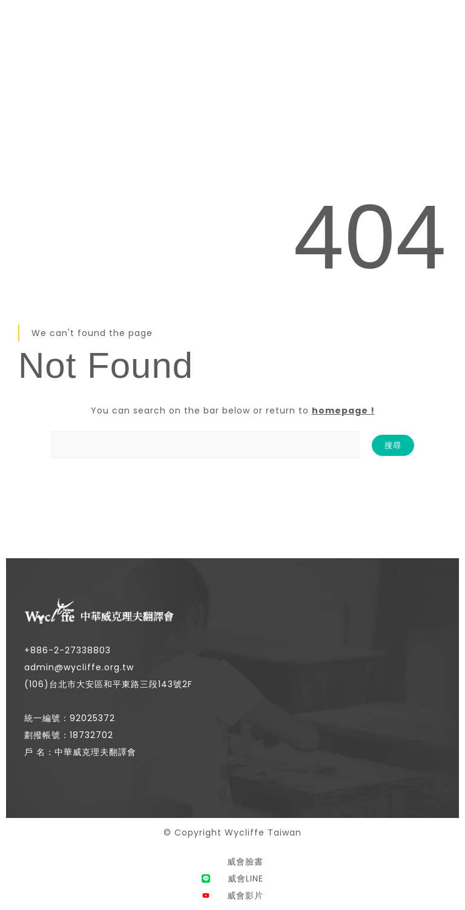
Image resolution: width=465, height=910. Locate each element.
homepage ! (343, 410)
